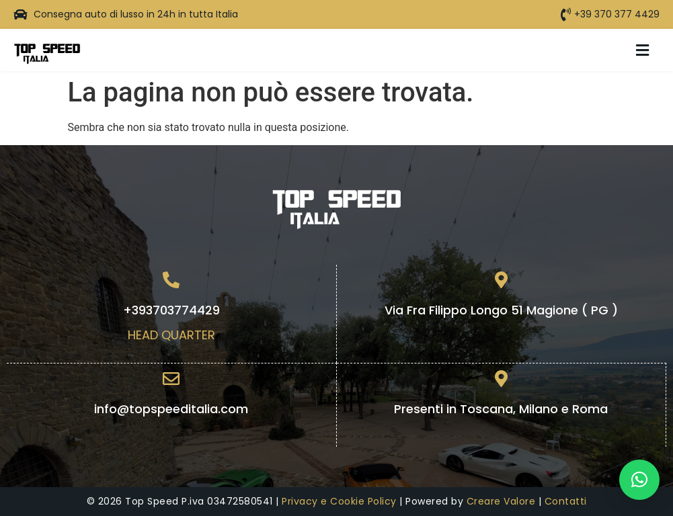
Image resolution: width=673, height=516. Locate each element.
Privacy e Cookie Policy (339, 501)
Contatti (566, 501)
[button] (643, 50)
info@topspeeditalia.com (171, 408)
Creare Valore (501, 501)
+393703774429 (171, 310)
